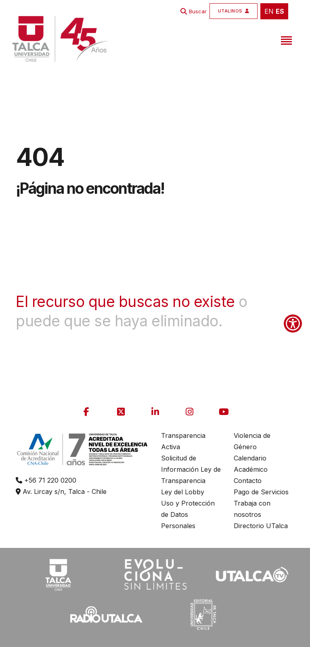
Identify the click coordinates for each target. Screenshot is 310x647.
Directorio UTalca (261, 526)
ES (280, 11)
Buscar (198, 11)
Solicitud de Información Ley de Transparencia (191, 469)
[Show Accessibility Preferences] (293, 324)
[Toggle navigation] (285, 39)
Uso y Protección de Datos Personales (188, 514)
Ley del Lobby (182, 492)
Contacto (248, 481)
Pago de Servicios (261, 492)
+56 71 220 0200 (46, 480)
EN (269, 11)
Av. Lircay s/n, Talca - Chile (61, 491)
